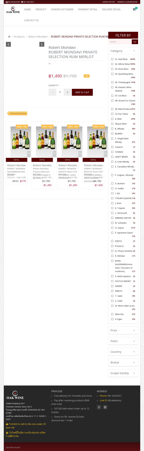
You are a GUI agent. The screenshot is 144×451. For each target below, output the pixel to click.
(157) (133, 228)
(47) (133, 309)
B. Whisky (119, 128)
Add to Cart (82, 92)
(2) (134, 246)
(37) (133, 203)
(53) (133, 208)
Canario (119, 147)
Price (123, 330)
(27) (133, 314)
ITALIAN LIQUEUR (123, 198)
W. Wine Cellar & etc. (125, 305)
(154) (133, 82)
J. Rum (118, 203)
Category (123, 51)
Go (135, 41)
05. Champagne (122, 82)
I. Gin (117, 193)
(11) (133, 271)
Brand (123, 362)
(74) (133, 188)
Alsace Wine (121, 123)
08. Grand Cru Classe (125, 100)
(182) (133, 69)
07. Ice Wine (120, 95)
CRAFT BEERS (121, 156)
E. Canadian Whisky (124, 166)
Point (123, 341)
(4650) (132, 59)
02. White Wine (122, 64)
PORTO (118, 241)
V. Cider (118, 300)
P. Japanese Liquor (124, 232)
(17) (133, 256)
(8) (134, 291)
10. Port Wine (121, 114)
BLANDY (119, 133)
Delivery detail (111, 9)
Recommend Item (18, 113)
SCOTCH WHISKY (123, 281)
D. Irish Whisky (122, 161)
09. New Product (123, 109)
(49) (133, 178)
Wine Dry (119, 314)
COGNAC (119, 152)
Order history (108, 2)
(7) (134, 241)
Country (123, 352)
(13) (133, 183)
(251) (133, 109)
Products (19, 36)
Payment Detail (87, 9)
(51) (133, 142)
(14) (133, 198)
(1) (134, 147)
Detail (16, 160)
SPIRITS (118, 291)
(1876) (132, 64)
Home (27, 9)
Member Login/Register (127, 2)
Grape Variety (123, 373)
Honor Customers (62, 9)
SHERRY (118, 286)
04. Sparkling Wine (124, 74)
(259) (133, 119)
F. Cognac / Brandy (124, 175)
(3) (134, 124)
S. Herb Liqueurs (123, 276)
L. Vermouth (121, 213)
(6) (134, 114)
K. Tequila (120, 208)
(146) (133, 104)
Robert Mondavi (38, 36)
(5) (134, 133)
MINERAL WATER (123, 218)
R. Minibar (120, 256)
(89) (133, 128)
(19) (133, 236)
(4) (134, 95)
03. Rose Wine (121, 69)
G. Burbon (120, 183)
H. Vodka (119, 188)
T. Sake (118, 296)
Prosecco (119, 246)
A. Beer (118, 118)
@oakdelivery (13, 2)
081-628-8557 (27, 2)
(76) (133, 296)
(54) (133, 319)
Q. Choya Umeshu (123, 251)
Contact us (31, 20)
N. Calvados (121, 222)
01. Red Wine (121, 59)
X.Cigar (118, 319)
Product (41, 9)
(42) (133, 193)
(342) (133, 77)
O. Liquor (119, 227)
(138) (133, 91)
